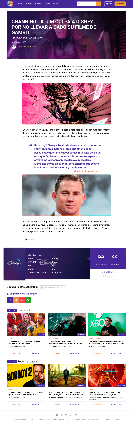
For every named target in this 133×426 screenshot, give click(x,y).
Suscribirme (120, 4)
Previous (9, 310)
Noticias (20, 4)
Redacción (35, 353)
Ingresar (109, 4)
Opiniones (38, 4)
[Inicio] (10, 3)
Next (14, 310)
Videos (55, 4)
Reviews (28, 4)
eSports (47, 4)
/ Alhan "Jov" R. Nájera (24, 47)
